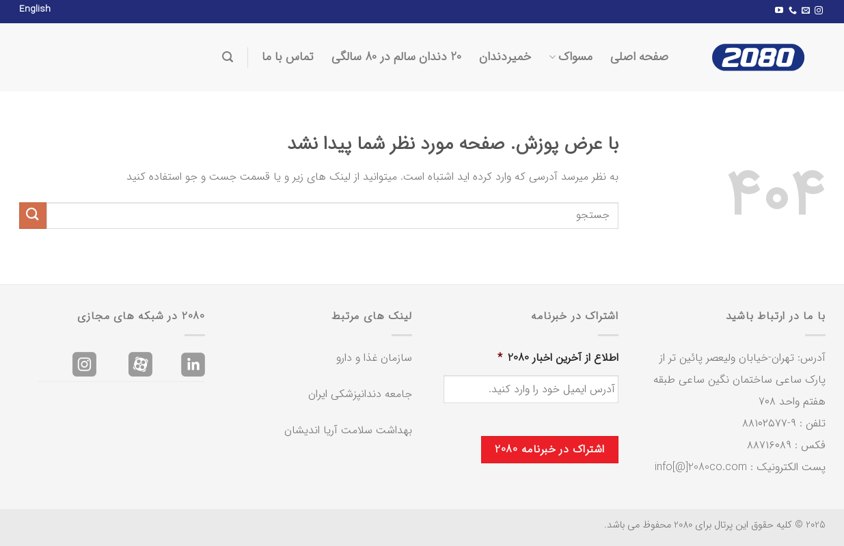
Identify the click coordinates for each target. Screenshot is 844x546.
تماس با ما (288, 57)
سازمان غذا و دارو (374, 357)
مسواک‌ (570, 57)
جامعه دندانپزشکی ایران (360, 393)
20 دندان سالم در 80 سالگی (396, 57)
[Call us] (793, 11)
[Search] (227, 57)
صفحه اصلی (639, 57)
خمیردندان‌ (505, 57)
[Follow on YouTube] (779, 11)
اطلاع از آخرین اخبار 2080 (558, 358)
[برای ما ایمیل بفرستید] (806, 11)
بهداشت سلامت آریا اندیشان (348, 430)
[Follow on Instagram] (819, 11)
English (35, 9)
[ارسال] (32, 215)
